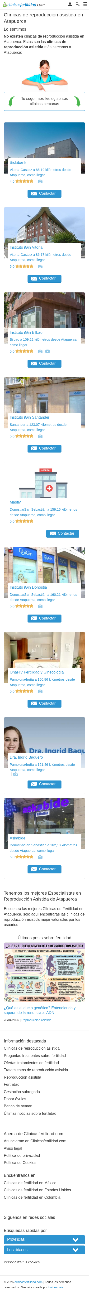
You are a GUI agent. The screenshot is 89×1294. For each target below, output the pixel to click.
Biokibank (18, 162)
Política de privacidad (22, 1155)
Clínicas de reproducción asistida (32, 1048)
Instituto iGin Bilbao (26, 332)
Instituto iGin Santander (29, 417)
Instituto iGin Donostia (28, 587)
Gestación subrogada (22, 1092)
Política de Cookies (20, 1163)
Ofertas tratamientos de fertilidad (31, 1063)
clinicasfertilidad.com (28, 1282)
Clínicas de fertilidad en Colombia (32, 1197)
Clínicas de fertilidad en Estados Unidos (37, 1190)
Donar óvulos (15, 1099)
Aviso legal (13, 1148)
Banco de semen (18, 1106)
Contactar (43, 193)
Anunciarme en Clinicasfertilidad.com (35, 1141)
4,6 (22, 181)
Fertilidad (11, 1084)
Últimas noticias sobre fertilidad (30, 1113)
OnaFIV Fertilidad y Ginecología (37, 672)
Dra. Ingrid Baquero (26, 757)
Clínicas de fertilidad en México (30, 1183)
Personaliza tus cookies (22, 1262)
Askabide (17, 838)
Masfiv (15, 502)
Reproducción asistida (36, 1020)
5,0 (22, 266)
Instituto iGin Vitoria (26, 247)
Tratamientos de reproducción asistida (36, 1070)
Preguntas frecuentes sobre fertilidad (35, 1056)
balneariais (55, 1287)
